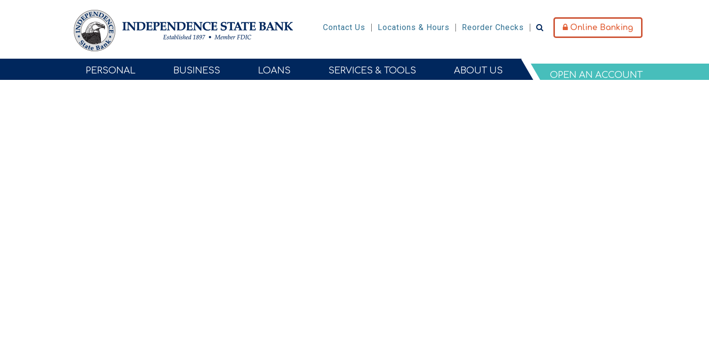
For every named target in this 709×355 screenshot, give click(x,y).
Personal (110, 70)
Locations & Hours (414, 27)
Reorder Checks (493, 27)
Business (196, 70)
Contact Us (344, 27)
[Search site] (540, 27)
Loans (274, 70)
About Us (478, 70)
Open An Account (596, 75)
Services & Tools (372, 70)
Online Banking (598, 27)
